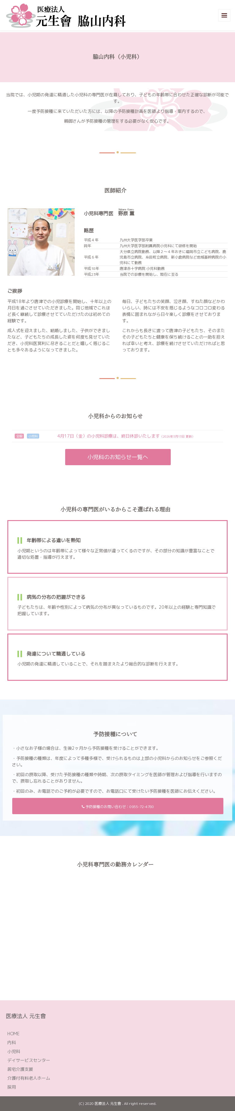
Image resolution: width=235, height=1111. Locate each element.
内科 (11, 1042)
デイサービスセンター (28, 1060)
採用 (11, 1087)
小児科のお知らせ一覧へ (118, 457)
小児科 (13, 1051)
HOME (13, 1033)
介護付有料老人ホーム (28, 1078)
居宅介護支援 (20, 1069)
